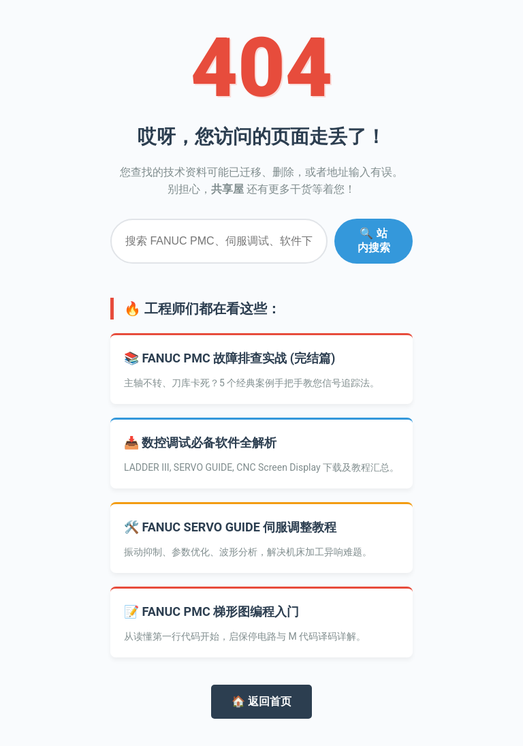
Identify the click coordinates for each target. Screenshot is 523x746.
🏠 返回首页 (261, 701)
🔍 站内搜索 (374, 240)
